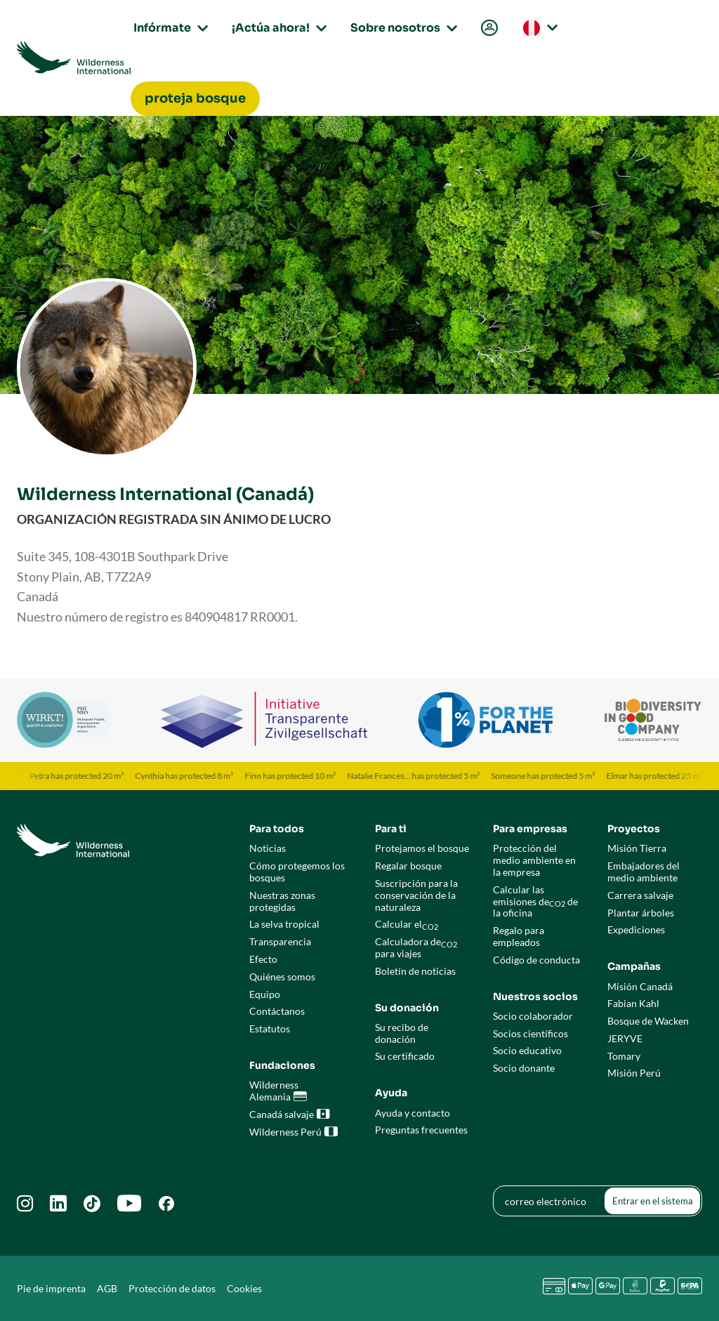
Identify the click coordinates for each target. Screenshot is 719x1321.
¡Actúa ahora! (277, 27)
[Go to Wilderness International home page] (74, 57)
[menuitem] (488, 28)
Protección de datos (172, 1288)
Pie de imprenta (51, 1288)
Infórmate (168, 27)
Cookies (244, 1288)
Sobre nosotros (401, 27)
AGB (107, 1288)
